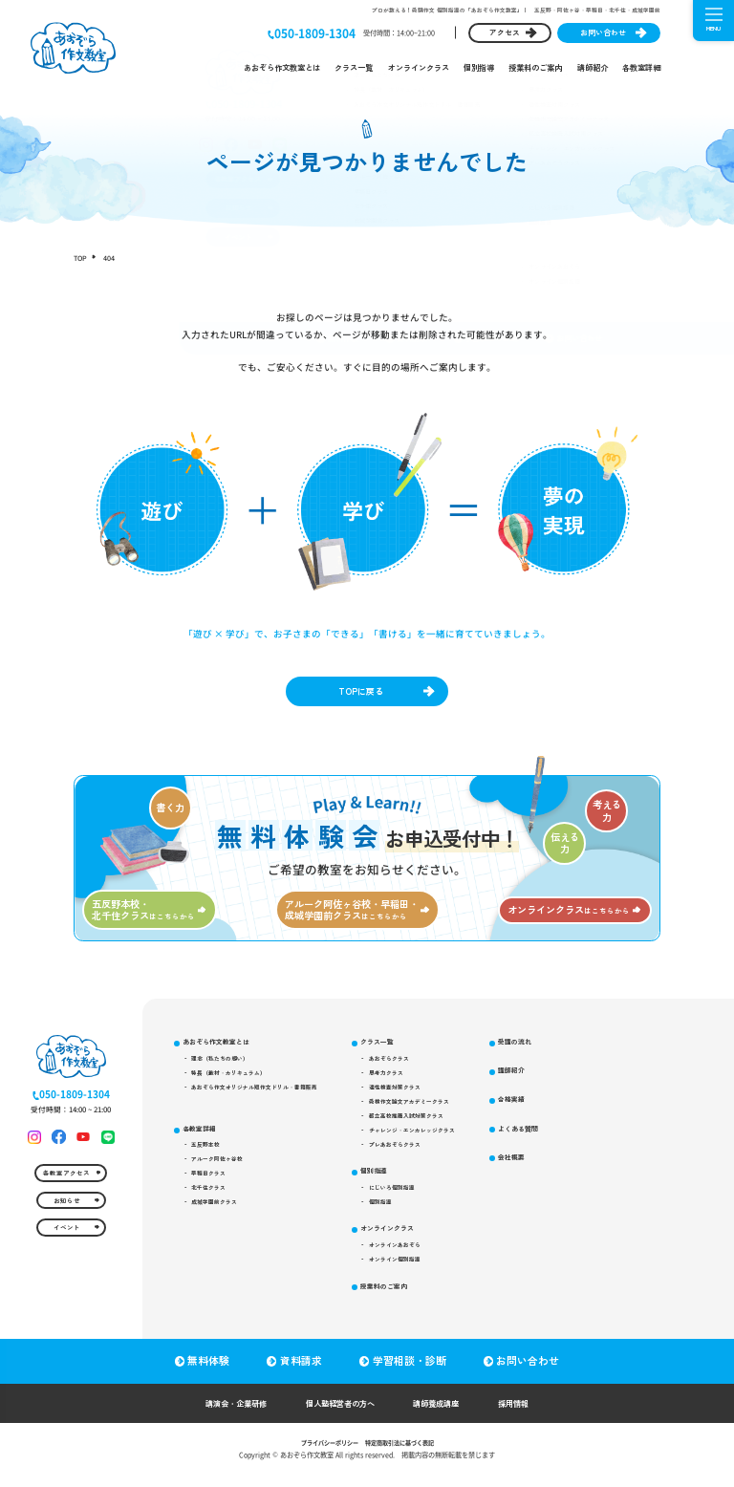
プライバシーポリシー (324, 1454)
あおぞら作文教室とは (282, 67)
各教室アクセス (66, 1201)
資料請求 (301, 1373)
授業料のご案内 (535, 67)
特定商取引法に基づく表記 (404, 1454)
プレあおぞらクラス (426, 1170)
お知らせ (66, 1232)
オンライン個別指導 (426, 1297)
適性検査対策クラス (426, 1105)
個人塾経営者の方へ (338, 1415)
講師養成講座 (448, 1415)
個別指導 (479, 67)
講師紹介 (592, 67)
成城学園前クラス (221, 1232)
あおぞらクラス (419, 1072)
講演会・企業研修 (218, 1415)
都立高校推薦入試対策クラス (439, 1138)
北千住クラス (214, 1215)
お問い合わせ (603, 32)
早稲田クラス (214, 1199)
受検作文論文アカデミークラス (442, 1122)
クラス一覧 (354, 67)
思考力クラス (416, 1089)
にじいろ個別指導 (422, 1217)
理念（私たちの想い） (227, 1072)
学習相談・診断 (411, 1373)
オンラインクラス (418, 67)
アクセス (504, 32)
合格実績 (556, 1143)
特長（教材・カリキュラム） (237, 1089)
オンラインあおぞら (426, 1280)
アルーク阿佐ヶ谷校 (224, 1183)
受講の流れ (560, 1083)
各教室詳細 (641, 67)
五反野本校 (210, 1167)
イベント (66, 1265)
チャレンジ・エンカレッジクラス (446, 1154)
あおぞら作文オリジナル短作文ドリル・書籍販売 (267, 1105)
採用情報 (535, 1415)
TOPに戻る (359, 693)
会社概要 (556, 1204)
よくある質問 (564, 1174)
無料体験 (206, 1373)
